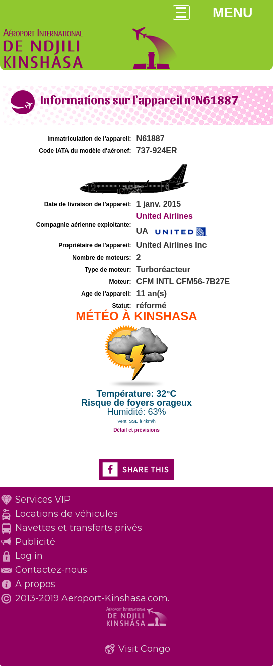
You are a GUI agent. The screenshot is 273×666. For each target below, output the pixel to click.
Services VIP (43, 499)
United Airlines (164, 216)
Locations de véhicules (66, 513)
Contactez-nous (51, 569)
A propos (35, 584)
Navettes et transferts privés (78, 527)
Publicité (35, 541)
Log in (29, 555)
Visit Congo (144, 648)
